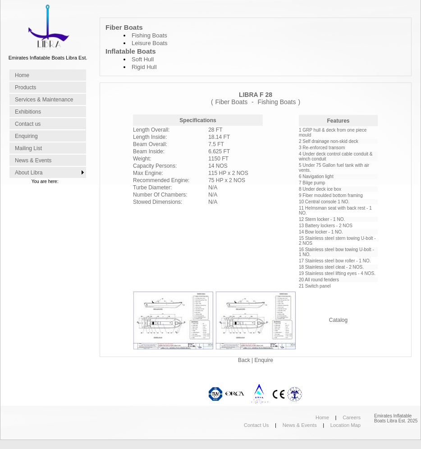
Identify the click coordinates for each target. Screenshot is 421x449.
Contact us (28, 124)
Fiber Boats (124, 27)
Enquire (264, 360)
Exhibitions (28, 112)
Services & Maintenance (44, 99)
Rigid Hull (144, 67)
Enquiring (26, 136)
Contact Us (256, 425)
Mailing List (28, 148)
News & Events (33, 160)
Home (22, 75)
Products (25, 87)
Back (245, 360)
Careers (352, 417)
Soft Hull (143, 59)
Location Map (345, 425)
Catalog (338, 320)
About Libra (28, 173)
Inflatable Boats (130, 51)
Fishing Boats (149, 35)
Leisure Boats (150, 43)
